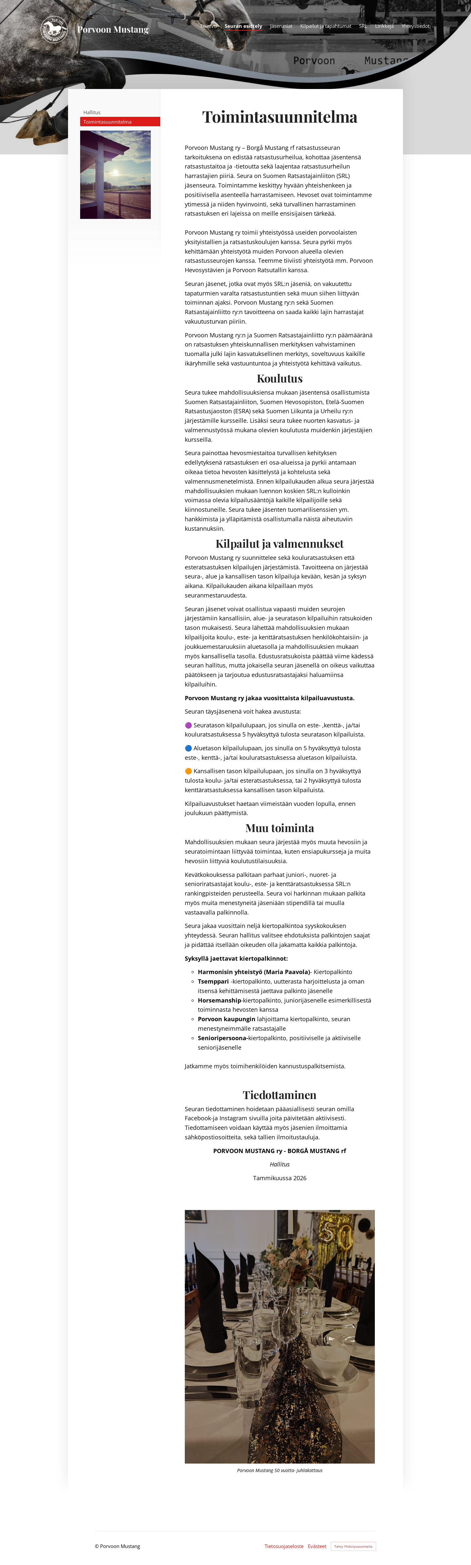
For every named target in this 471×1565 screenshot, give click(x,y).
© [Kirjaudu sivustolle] (97, 1546)
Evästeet (317, 1546)
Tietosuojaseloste (284, 1546)
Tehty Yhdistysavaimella (353, 1546)
